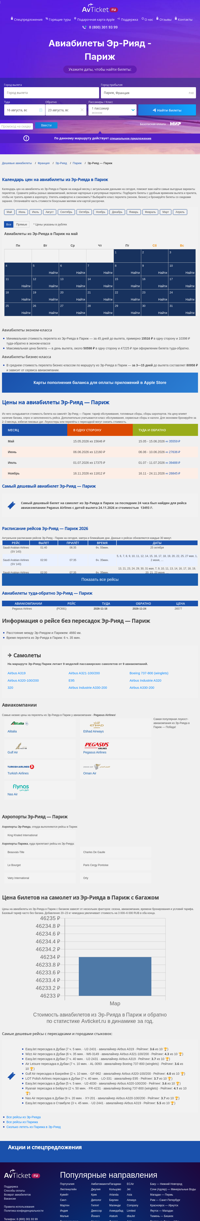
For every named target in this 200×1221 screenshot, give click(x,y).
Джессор (96, 1209)
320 (10, 686)
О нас (143, 19)
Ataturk (113, 1214)
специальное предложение (130, 137)
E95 (72, 679)
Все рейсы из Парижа (22, 1120)
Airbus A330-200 (142, 686)
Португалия (67, 1182)
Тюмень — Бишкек (161, 1214)
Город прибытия (111, 84)
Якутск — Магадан (161, 1209)
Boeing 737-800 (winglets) (149, 672)
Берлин (113, 1198)
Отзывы (158, 19)
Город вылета (13, 84)
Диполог (96, 1198)
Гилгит (95, 1203)
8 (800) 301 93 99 (103, 26)
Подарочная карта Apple (96, 19)
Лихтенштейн (68, 1187)
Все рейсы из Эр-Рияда (23, 1115)
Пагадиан (115, 1182)
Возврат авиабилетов (17, 1193)
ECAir (130, 1182)
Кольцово (115, 1187)
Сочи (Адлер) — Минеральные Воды (173, 1187)
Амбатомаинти (100, 1182)
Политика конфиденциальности (23, 1209)
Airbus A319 (17, 672)
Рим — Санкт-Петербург (165, 1198)
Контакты (176, 19)
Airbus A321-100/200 (84, 672)
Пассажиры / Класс (100, 101)
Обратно (51, 101)
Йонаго (95, 1214)
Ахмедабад (116, 1209)
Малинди (115, 1203)
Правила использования (19, 1205)
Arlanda (113, 1193)
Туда (7, 101)
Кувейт (64, 1193)
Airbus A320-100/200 (23, 679)
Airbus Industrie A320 (145, 679)
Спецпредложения (36, 19)
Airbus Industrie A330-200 (88, 686)
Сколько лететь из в (33, 1125)
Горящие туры (64, 19)
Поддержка (125, 19)
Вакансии (10, 1197)
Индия (64, 1209)
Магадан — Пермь (161, 1193)
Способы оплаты (14, 1189)
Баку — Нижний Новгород (166, 1182)
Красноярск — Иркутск (164, 1203)
